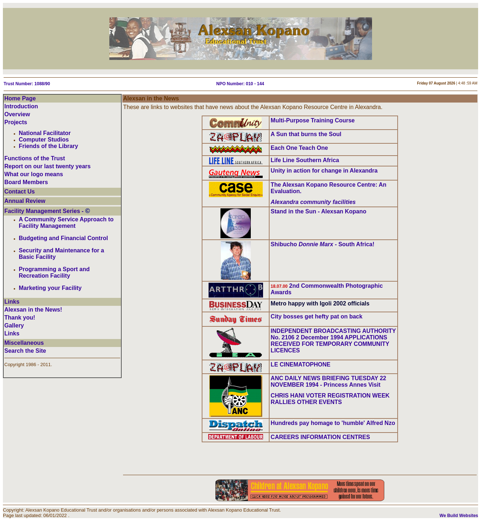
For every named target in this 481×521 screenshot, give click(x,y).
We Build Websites (459, 515)
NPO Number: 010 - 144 (240, 83)
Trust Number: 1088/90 (27, 83)
